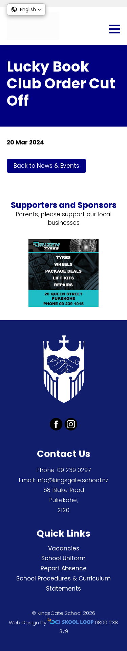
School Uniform (63, 558)
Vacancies (63, 548)
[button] (26, 9)
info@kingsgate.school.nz (72, 480)
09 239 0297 (74, 470)
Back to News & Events (46, 166)
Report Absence (64, 568)
